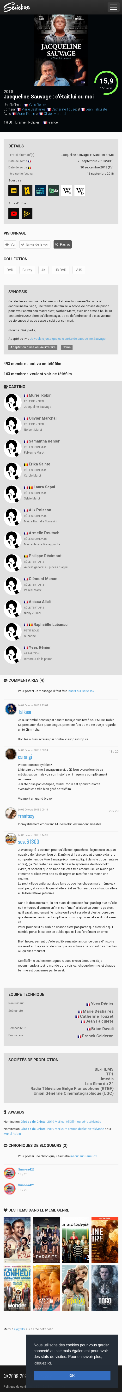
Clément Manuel (43, 578)
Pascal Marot (33, 590)
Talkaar (25, 711)
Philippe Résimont (45, 556)
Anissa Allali (40, 601)
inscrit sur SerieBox (81, 691)
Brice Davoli (102, 1028)
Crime (67, 347)
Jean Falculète (96, 109)
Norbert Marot (33, 429)
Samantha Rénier (44, 441)
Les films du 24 (99, 1083)
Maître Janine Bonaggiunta (42, 544)
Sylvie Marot (32, 498)
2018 (8, 91)
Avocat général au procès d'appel (46, 567)
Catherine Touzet (64, 109)
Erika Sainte (39, 464)
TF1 (110, 1074)
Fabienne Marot (34, 452)
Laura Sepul (44, 487)
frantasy (26, 816)
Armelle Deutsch (44, 533)
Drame (20, 122)
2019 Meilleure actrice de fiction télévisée (62, 1129)
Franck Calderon (98, 1035)
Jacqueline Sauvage (37, 407)
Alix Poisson (40, 510)
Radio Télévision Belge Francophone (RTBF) (72, 1088)
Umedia (106, 1078)
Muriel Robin (25, 114)
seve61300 (28, 841)
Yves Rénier (37, 105)
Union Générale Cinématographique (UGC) (74, 1093)
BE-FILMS (104, 1069)
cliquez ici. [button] (43, 1363)
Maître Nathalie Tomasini (40, 521)
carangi (25, 756)
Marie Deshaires (33, 109)
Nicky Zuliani (32, 613)
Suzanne (30, 636)
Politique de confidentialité (21, 1386)
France (50, 123)
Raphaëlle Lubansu (50, 624)
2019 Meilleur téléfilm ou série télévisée (60, 1121)
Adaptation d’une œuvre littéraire (32, 347)
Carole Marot (32, 475)
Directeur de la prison (38, 659)
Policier (33, 122)
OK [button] (72, 1376)
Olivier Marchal (55, 114)
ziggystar (19, 1329)
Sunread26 (26, 1169)
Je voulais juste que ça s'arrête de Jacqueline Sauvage (67, 338)
